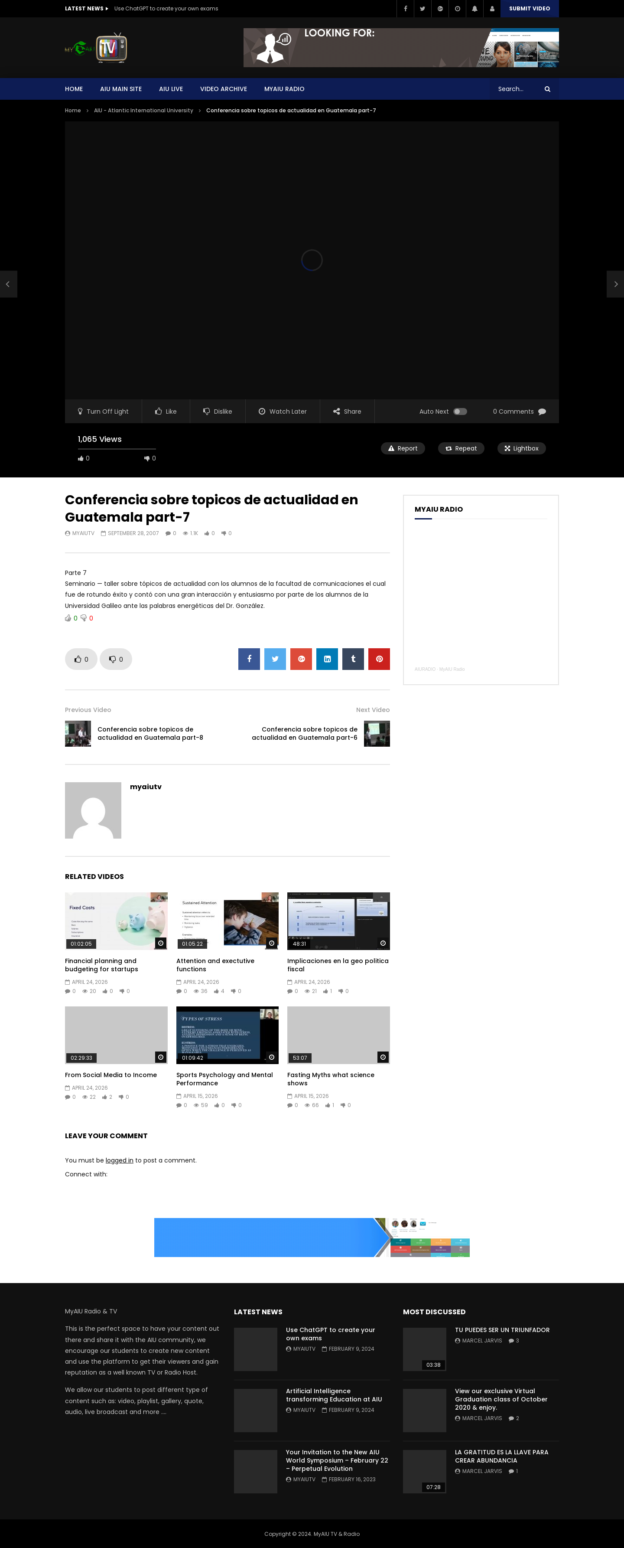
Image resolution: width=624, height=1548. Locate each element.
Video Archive (223, 89)
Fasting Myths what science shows (330, 1079)
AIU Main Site (121, 89)
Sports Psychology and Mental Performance (224, 1079)
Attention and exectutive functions (215, 965)
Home (74, 89)
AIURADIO (425, 669)
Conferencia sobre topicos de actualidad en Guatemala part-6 (305, 733)
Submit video (529, 8)
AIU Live (171, 89)
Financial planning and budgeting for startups (101, 965)
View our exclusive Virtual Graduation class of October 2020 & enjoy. (501, 1399)
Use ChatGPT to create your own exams (166, 8)
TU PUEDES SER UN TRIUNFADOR (502, 1330)
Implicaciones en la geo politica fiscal (338, 965)
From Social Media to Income (111, 1075)
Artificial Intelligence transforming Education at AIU (334, 1395)
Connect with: (86, 1174)
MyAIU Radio (452, 669)
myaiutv (83, 533)
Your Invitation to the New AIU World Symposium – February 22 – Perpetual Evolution (337, 1460)
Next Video (373, 709)
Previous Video (88, 709)
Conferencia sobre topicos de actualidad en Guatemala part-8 (150, 733)
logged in (119, 1160)
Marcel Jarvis (482, 1340)
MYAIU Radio (284, 89)
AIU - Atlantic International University (143, 110)
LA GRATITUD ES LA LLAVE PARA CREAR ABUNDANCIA (502, 1456)
